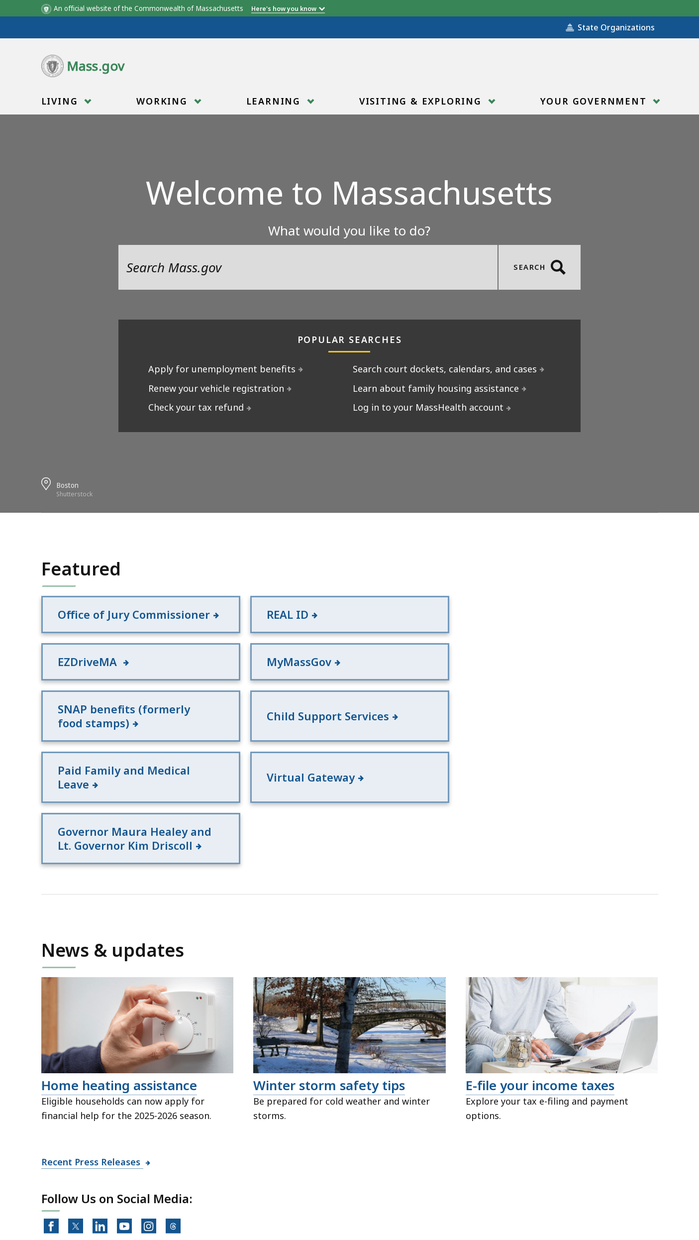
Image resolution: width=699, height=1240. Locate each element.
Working (163, 104)
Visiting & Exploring (422, 104)
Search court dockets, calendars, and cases (445, 369)
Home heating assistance (119, 977)
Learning (275, 104)
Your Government (595, 104)
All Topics (166, 1185)
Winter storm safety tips (329, 977)
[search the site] (308, 267)
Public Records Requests (328, 1185)
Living (61, 104)
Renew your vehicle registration (216, 388)
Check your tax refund (196, 407)
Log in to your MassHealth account (428, 407)
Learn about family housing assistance (436, 388)
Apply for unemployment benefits (222, 369)
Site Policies (230, 1185)
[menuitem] (65, 101)
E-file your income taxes (540, 977)
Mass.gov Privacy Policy (445, 1216)
